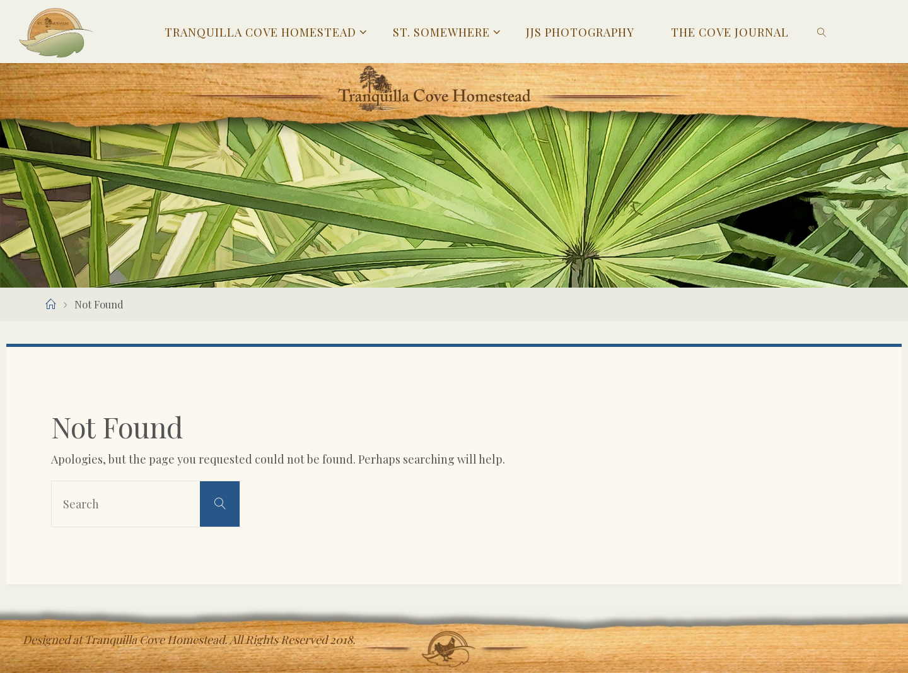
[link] (822, 31)
